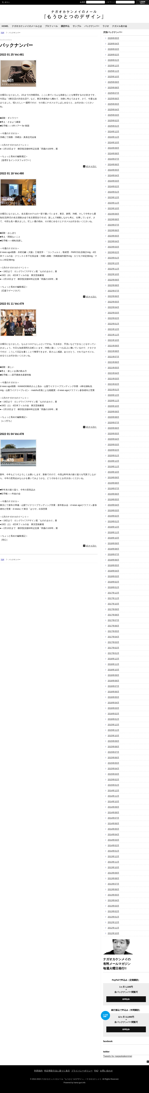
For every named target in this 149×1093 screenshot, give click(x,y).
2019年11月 (113, 466)
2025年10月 (113, 76)
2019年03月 (113, 510)
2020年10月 (113, 406)
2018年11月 (113, 532)
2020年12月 (113, 395)
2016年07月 (113, 686)
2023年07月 (113, 225)
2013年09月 (113, 873)
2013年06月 (113, 889)
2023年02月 (113, 252)
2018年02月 (113, 582)
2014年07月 (113, 818)
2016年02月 (113, 713)
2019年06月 (113, 494)
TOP (2, 33)
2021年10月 (113, 340)
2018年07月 (113, 554)
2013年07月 (113, 884)
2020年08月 (113, 417)
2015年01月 (113, 785)
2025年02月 (113, 120)
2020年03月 (113, 444)
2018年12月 (113, 527)
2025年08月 (113, 87)
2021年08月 (113, 351)
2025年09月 (113, 82)
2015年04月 (113, 768)
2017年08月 (113, 615)
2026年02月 (113, 54)
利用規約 (38, 1071)
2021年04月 (113, 373)
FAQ (96, 1071)
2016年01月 (113, 719)
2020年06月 (113, 428)
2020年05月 (113, 433)
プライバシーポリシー (82, 1071)
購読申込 (65, 26)
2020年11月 (113, 400)
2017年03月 (113, 642)
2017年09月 (113, 609)
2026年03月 (113, 49)
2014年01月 (113, 851)
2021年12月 (113, 329)
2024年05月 (113, 170)
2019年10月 (113, 472)
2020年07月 (113, 422)
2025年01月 (113, 126)
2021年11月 (113, 334)
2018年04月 (113, 571)
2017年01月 (113, 653)
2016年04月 (113, 702)
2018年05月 (113, 565)
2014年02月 (113, 845)
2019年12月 (113, 461)
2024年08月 (113, 153)
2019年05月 (113, 499)
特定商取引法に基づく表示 (57, 1071)
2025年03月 (113, 115)
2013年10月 (113, 867)
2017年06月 (113, 626)
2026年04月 (113, 43)
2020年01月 (113, 455)
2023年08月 (113, 219)
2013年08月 (113, 878)
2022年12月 (113, 263)
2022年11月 (113, 269)
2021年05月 (113, 367)
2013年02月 (113, 911)
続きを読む (91, 166)
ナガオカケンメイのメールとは (27, 26)
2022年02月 (113, 318)
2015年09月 (113, 741)
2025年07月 (113, 93)
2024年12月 (113, 131)
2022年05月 (113, 302)
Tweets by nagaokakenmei (117, 1056)
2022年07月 (113, 291)
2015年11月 (113, 730)
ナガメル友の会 (119, 26)
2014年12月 (113, 790)
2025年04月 (113, 109)
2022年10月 (113, 274)
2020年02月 (113, 450)
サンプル (77, 26)
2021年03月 (113, 378)
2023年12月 (113, 197)
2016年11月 (113, 664)
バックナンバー (91, 26)
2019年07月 (113, 488)
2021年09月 (113, 345)
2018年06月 (113, 560)
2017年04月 (113, 637)
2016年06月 (113, 691)
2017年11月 (113, 598)
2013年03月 (113, 906)
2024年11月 (113, 137)
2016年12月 (113, 658)
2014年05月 (113, 829)
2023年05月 (113, 236)
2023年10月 (113, 208)
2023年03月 (113, 247)
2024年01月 (113, 192)
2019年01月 (113, 521)
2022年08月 (113, 285)
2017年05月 (113, 631)
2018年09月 (113, 543)
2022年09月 (113, 280)
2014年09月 (113, 807)
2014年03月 (113, 840)
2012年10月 (113, 933)
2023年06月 (113, 230)
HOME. (5, 26)
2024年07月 (113, 159)
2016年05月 (113, 697)
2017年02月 (113, 647)
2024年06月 (113, 164)
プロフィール (51, 26)
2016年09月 (113, 675)
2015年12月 (113, 724)
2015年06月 (113, 757)
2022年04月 (113, 307)
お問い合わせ (106, 1071)
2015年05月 (113, 763)
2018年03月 (113, 576)
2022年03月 (113, 313)
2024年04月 (113, 175)
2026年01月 (113, 60)
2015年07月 (113, 752)
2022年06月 (113, 296)
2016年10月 (113, 669)
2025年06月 (113, 98)
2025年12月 (113, 65)
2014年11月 (113, 796)
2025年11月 (113, 71)
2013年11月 (113, 862)
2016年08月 (113, 680)
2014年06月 (113, 823)
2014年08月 (113, 812)
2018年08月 (113, 549)
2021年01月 (113, 389)
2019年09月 (113, 477)
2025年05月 (113, 104)
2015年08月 (113, 746)
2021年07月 (113, 356)
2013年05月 (113, 895)
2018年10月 (113, 538)
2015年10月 (113, 735)
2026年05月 (113, 38)
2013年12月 (113, 856)
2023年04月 (113, 241)
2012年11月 (113, 928)
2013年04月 (113, 900)
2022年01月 (113, 323)
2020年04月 (113, 439)
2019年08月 (113, 483)
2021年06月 (113, 362)
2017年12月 (113, 593)
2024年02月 (113, 186)
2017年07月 (113, 620)
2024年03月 (113, 181)
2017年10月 (113, 604)
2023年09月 (113, 214)
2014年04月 (113, 834)
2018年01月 (113, 587)
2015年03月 (113, 774)
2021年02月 (113, 384)
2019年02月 (113, 516)
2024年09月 (113, 148)
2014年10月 (113, 801)
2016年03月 (113, 708)
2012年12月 (113, 922)
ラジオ (106, 26)
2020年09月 (113, 411)
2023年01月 (113, 258)
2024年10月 (113, 142)
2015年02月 (113, 779)
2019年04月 (113, 505)
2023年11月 (113, 203)
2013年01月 (113, 917)
